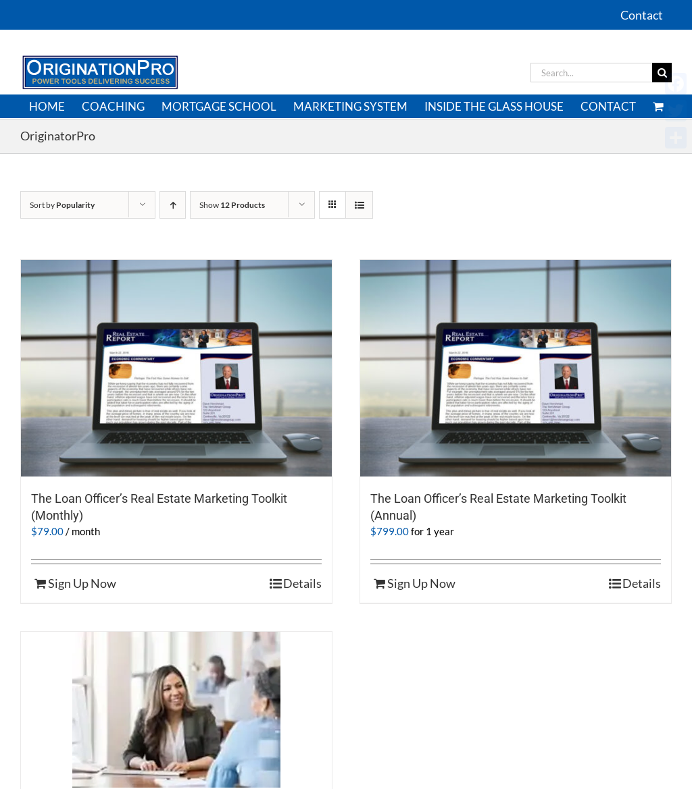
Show (232, 205)
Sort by (62, 205)
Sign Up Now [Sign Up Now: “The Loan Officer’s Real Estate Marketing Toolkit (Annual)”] (421, 583)
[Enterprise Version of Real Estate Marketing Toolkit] (176, 710)
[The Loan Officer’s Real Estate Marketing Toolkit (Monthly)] (176, 368)
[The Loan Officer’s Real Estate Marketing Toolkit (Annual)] (515, 368)
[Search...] (591, 72)
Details (302, 583)
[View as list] (359, 205)
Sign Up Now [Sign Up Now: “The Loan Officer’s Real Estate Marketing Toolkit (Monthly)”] (82, 583)
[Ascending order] (172, 205)
